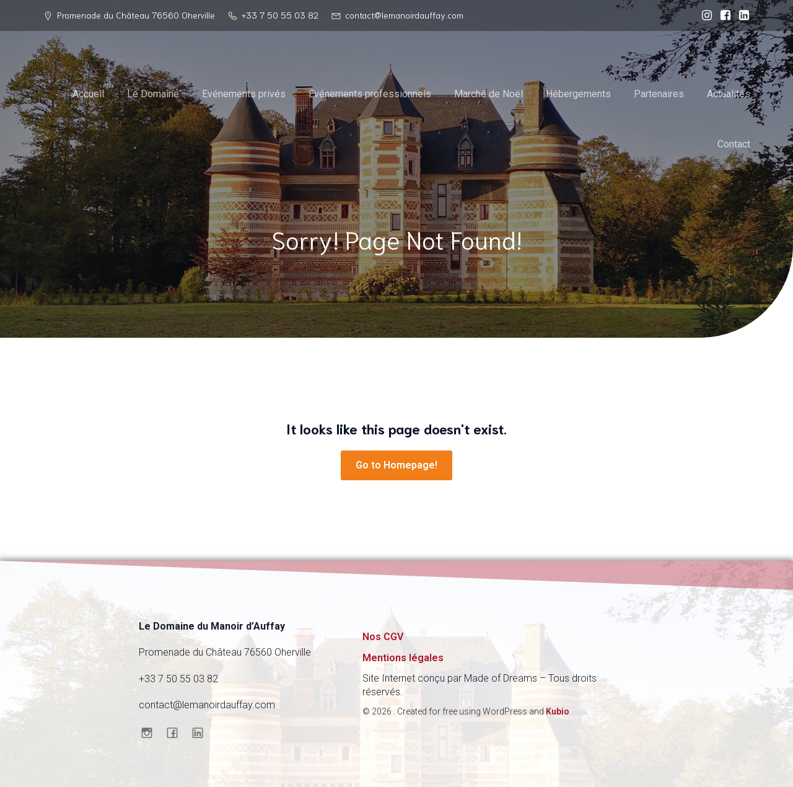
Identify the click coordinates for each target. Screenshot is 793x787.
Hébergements (578, 94)
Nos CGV (382, 637)
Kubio (557, 711)
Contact (733, 144)
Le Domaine (153, 94)
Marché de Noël (488, 94)
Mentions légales (403, 658)
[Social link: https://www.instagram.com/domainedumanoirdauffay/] (703, 15)
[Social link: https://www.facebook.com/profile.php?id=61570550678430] (722, 15)
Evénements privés (244, 94)
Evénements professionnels (370, 94)
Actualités (728, 94)
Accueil (88, 94)
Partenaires (659, 94)
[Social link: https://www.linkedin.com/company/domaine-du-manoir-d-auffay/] (741, 15)
